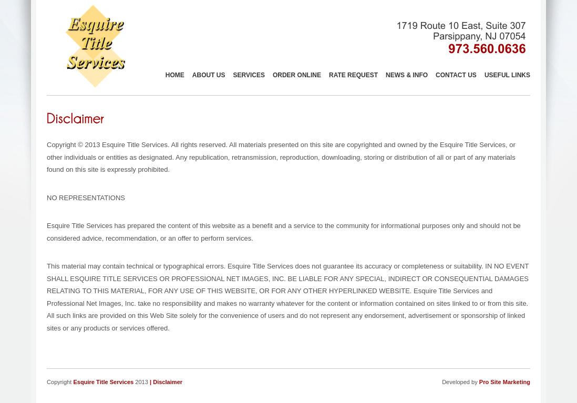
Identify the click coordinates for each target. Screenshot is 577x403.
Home (175, 75)
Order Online (297, 75)
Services (248, 75)
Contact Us (456, 75)
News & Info (407, 75)
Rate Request (353, 75)
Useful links (507, 75)
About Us (208, 75)
